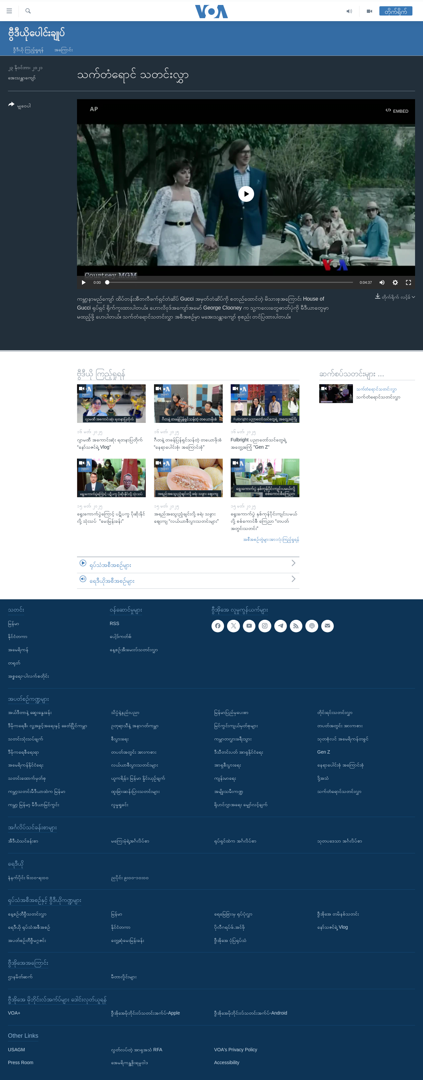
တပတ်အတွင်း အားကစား (133, 752)
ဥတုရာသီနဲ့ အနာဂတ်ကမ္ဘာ (135, 725)
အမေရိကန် (18, 649)
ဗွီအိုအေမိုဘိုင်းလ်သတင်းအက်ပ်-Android (250, 1013)
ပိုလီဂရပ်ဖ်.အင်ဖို (229, 927)
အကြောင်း (63, 49)
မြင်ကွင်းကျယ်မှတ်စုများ (236, 725)
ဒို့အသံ (323, 778)
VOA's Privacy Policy (235, 1049)
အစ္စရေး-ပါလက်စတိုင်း (28, 676)
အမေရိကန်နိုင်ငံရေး (25, 764)
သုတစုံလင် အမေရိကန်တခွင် (342, 738)
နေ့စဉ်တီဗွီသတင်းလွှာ (27, 913)
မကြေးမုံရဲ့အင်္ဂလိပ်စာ (130, 840)
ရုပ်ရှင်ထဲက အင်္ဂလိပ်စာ (235, 840)
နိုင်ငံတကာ (17, 636)
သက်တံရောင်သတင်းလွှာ (376, 389)
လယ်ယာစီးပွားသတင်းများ (134, 764)
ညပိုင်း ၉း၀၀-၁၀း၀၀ (130, 877)
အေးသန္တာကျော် (22, 77)
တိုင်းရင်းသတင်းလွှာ (335, 712)
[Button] (19, 106)
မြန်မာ (13, 623)
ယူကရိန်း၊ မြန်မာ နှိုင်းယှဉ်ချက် (138, 778)
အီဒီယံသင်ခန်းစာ (23, 840)
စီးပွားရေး (120, 738)
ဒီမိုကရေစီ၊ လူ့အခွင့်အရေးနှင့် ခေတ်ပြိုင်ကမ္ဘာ (47, 725)
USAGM (16, 1049)
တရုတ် (14, 662)
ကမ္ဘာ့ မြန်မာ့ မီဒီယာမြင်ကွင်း (33, 804)
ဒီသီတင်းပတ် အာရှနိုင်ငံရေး (238, 752)
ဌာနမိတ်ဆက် (20, 976)
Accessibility (226, 1062)
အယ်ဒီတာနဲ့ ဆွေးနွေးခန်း (30, 712)
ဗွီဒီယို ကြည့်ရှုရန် (28, 49)
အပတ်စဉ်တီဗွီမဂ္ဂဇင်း (27, 940)
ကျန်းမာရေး (225, 778)
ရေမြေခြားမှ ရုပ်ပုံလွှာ (233, 913)
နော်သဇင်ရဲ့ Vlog (332, 927)
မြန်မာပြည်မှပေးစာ (231, 712)
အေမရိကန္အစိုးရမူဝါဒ (129, 1062)
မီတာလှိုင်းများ (123, 976)
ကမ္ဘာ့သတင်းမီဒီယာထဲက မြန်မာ (36, 791)
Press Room (20, 1062)
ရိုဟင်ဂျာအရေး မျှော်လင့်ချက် (241, 804)
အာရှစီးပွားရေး (227, 764)
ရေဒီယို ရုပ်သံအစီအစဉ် (29, 927)
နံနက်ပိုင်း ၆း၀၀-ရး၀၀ (28, 877)
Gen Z (323, 752)
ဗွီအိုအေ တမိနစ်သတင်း (338, 913)
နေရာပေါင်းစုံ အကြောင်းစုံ (340, 764)
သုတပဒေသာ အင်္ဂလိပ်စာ (339, 840)
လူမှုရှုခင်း (119, 804)
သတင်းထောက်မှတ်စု (27, 778)
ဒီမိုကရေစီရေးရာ (23, 752)
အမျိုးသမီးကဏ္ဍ (228, 791)
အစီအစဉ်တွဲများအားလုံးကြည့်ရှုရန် (271, 539)
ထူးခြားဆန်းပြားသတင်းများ (135, 791)
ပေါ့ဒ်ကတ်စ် (121, 636)
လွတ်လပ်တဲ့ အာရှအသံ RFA (136, 1049)
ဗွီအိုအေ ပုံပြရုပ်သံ (230, 940)
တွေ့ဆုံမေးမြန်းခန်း (127, 940)
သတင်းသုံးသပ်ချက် (25, 738)
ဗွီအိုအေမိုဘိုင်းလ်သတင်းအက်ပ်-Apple (145, 1013)
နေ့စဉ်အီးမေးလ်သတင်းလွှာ (134, 649)
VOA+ (14, 1013)
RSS (114, 623)
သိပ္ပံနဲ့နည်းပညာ (125, 712)
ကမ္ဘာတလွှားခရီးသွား (232, 738)
